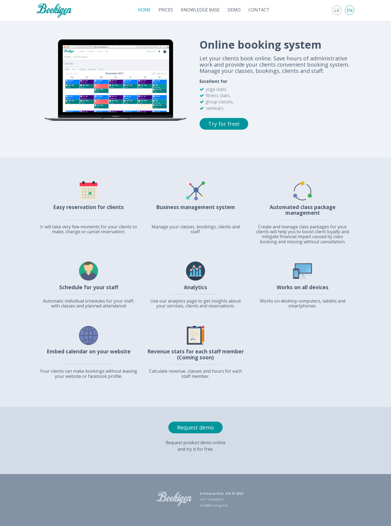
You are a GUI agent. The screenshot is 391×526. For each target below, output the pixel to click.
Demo (234, 10)
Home (144, 10)
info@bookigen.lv (214, 505)
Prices (166, 10)
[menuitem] (144, 9)
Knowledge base (200, 10)
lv (336, 10)
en (350, 10)
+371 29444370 (211, 499)
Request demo (195, 427)
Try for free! (223, 123)
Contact (258, 10)
